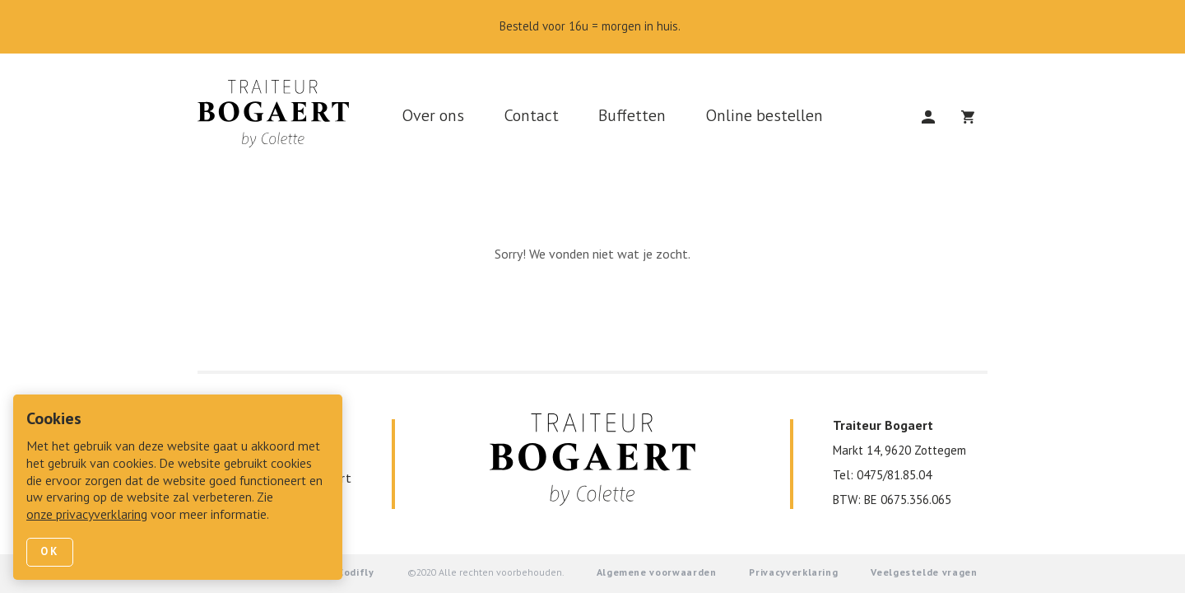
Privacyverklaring (793, 573)
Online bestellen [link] (764, 117)
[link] (280, 118)
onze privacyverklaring (86, 515)
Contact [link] (531, 117)
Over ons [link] (433, 117)
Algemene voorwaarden (657, 573)
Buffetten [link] (632, 117)
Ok (49, 552)
